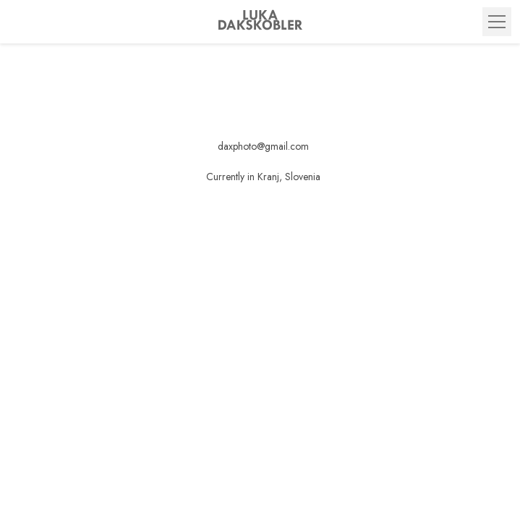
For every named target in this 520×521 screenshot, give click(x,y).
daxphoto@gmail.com (263, 146)
